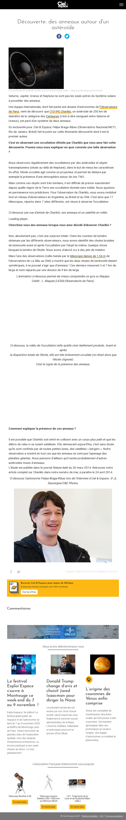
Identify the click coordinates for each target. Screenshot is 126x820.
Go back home (63, 5)
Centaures (52, 116)
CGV (101, 816)
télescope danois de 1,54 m (88, 256)
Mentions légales (89, 816)
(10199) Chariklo (60, 111)
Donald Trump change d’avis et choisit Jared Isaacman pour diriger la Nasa (61, 690)
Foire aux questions (114, 816)
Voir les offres (29, 592)
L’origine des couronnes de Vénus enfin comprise (98, 696)
